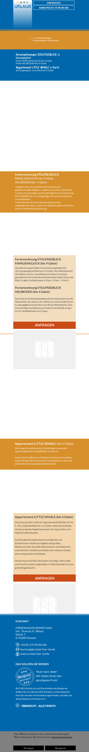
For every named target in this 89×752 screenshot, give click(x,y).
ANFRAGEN (54, 2)
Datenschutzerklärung (62, 737)
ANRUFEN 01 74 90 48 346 (54, 7)
